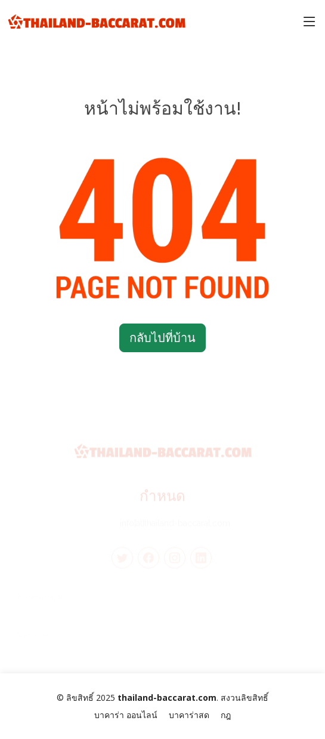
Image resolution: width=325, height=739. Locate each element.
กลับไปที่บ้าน (162, 338)
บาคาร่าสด (189, 714)
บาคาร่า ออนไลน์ (125, 714)
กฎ (226, 714)
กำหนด (162, 500)
